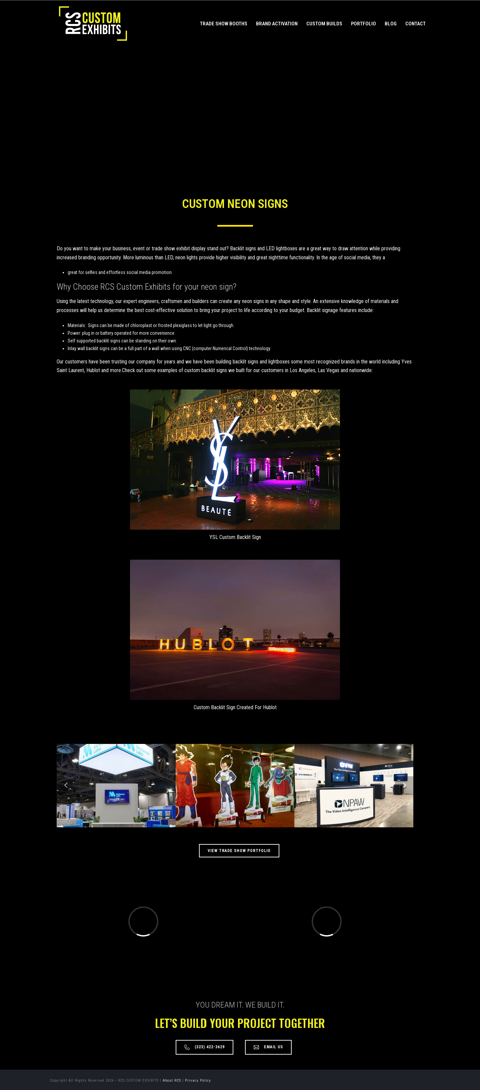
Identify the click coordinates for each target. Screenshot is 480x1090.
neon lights (186, 257)
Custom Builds (324, 24)
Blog (391, 24)
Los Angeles (302, 370)
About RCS (172, 1080)
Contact (415, 24)
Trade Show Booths (223, 24)
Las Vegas (328, 370)
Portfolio (363, 24)
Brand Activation (277, 24)
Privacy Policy (198, 1080)
